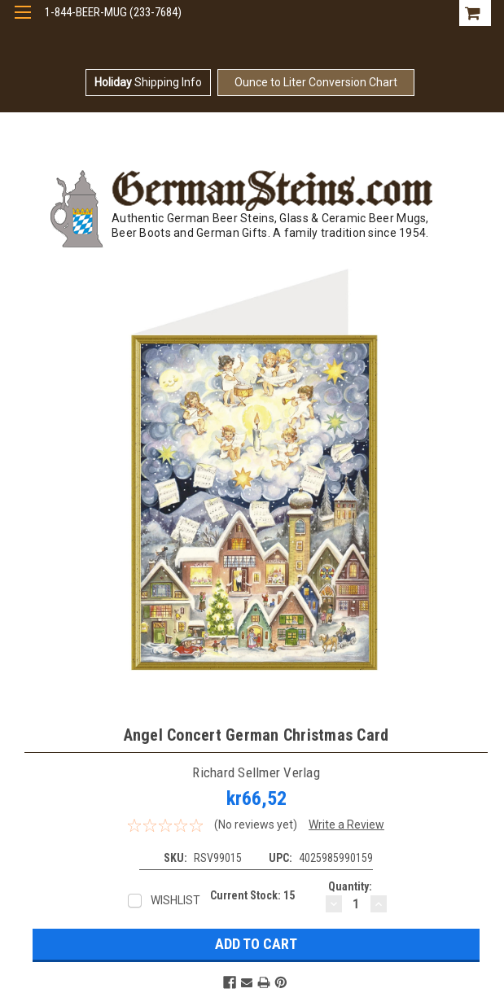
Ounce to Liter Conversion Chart (315, 82)
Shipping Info (148, 82)
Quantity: (350, 886)
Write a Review (346, 824)
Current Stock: (252, 895)
